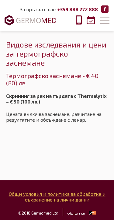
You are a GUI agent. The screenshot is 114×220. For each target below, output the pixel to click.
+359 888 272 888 (77, 9)
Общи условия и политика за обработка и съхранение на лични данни (57, 196)
